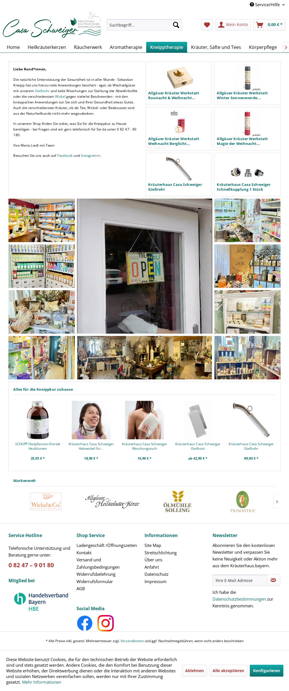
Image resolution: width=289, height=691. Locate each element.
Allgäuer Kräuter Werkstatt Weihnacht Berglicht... (173, 141)
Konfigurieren (266, 670)
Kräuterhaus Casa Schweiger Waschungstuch (144, 446)
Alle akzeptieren (228, 670)
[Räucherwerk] (88, 47)
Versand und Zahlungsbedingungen (98, 563)
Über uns (153, 559)
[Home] (13, 47)
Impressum (155, 581)
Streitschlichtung (160, 552)
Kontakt (83, 552)
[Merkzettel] (207, 25)
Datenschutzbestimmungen (239, 599)
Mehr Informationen (41, 682)
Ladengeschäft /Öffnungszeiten (106, 545)
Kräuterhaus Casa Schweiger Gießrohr (251, 446)
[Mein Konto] (233, 25)
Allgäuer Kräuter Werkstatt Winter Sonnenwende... (242, 95)
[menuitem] (144, 27)
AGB (80, 588)
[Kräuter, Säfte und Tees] (216, 47)
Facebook (65, 155)
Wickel (60, 96)
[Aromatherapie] (126, 47)
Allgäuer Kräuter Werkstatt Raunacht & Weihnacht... (173, 95)
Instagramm (90, 155)
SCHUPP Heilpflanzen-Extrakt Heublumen (37, 446)
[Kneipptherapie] (166, 47)
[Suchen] (176, 25)
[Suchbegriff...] (144, 25)
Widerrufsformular (94, 581)
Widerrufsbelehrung (95, 574)
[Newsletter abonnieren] (273, 580)
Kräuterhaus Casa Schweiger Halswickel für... (91, 446)
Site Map (152, 545)
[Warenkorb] (269, 25)
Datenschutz (156, 574)
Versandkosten (132, 640)
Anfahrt (151, 567)
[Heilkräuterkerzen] (47, 47)
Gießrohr (42, 90)
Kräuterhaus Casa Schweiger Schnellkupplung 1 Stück (243, 187)
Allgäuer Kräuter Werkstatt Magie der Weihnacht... (242, 141)
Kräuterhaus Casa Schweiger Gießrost (197, 446)
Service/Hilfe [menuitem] (265, 4)
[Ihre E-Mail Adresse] (240, 580)
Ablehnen (194, 670)
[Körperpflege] (263, 47)
